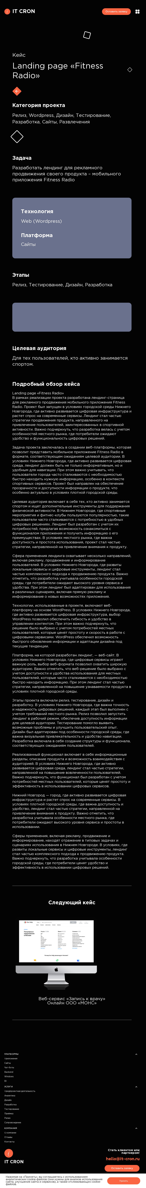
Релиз (7, 1118)
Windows (9, 1076)
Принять (123, 1181)
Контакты (9, 1142)
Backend (8, 1072)
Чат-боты (9, 1068)
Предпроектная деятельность (19, 1091)
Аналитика (9, 1096)
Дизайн (8, 1100)
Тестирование (11, 1109)
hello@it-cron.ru (122, 1159)
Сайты (7, 1063)
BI (5, 1081)
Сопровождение (12, 1123)
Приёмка (8, 1114)
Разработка (10, 1105)
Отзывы (8, 1137)
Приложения (10, 1059)
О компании (10, 1133)
